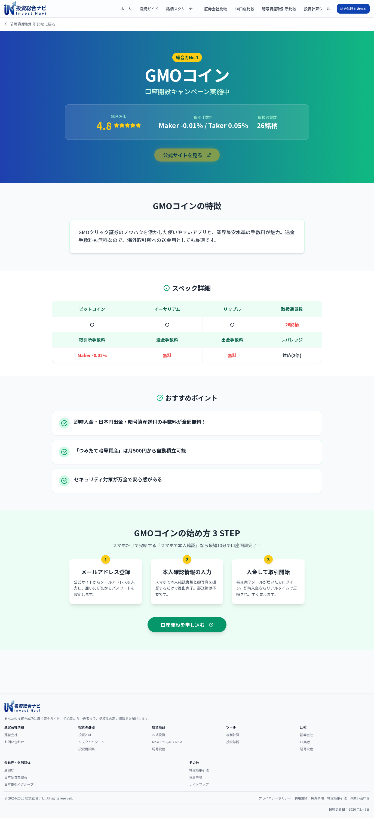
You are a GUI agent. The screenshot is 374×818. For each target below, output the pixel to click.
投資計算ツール (317, 8)
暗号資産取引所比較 (279, 8)
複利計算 (232, 734)
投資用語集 (86, 748)
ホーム (126, 8)
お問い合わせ (14, 741)
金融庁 (9, 770)
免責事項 (195, 777)
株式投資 (158, 734)
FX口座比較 (244, 8)
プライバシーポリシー (275, 798)
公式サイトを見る (187, 155)
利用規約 (301, 798)
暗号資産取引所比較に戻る (30, 24)
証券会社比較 (215, 8)
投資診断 (232, 741)
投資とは (84, 734)
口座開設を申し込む (187, 624)
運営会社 (10, 734)
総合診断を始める (353, 8)
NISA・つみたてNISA (167, 741)
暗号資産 (158, 748)
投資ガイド (148, 8)
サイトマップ (199, 784)
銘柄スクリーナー (181, 8)
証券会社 (306, 734)
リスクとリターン (91, 741)
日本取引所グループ (18, 784)
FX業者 (305, 741)
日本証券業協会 (15, 777)
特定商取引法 (199, 770)
